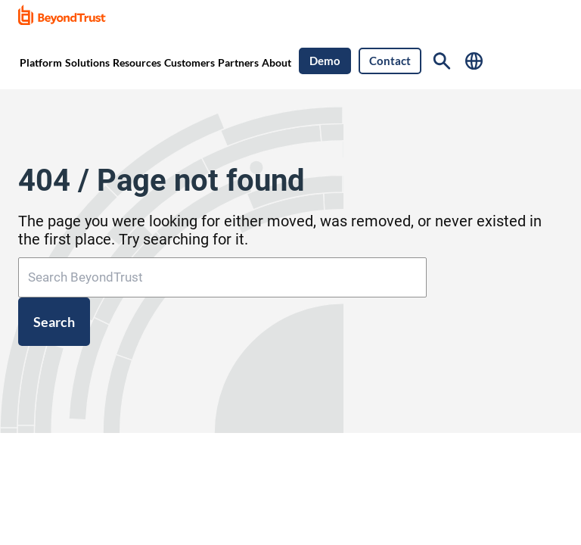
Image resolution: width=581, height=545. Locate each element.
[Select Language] (473, 60)
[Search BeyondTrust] (222, 277)
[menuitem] (41, 61)
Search (54, 321)
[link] (67, 16)
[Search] (441, 60)
